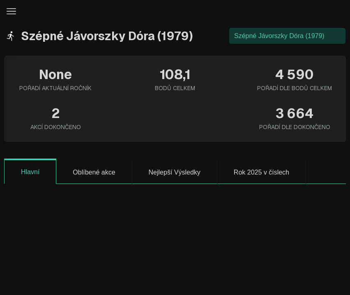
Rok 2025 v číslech (261, 172)
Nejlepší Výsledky (174, 172)
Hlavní (30, 171)
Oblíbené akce (94, 172)
